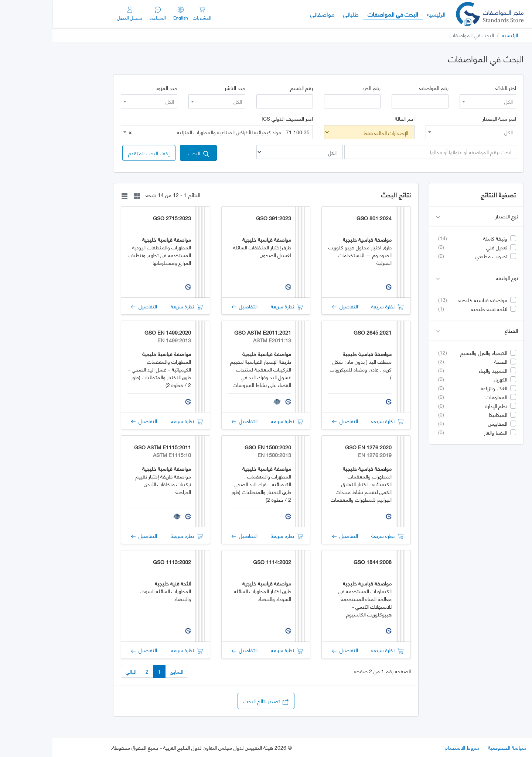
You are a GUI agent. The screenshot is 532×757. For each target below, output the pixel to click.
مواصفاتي (270, 13)
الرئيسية (381, 13)
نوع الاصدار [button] (425, 216)
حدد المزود (114, 87)
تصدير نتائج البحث (213, 700)
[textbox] (435, 101)
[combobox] (435, 101)
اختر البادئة (453, 87)
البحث (146, 153)
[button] (96, 153)
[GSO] (437, 14)
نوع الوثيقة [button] (425, 278)
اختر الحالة (352, 118)
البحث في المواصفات (338, 13)
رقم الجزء (319, 87)
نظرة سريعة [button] (335, 306)
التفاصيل (293, 306)
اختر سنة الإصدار (447, 118)
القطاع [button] (425, 331)
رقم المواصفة (381, 87)
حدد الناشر (182, 87)
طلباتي (298, 13)
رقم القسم (249, 87)
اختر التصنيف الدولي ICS (234, 118)
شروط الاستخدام (409, 747)
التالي (78, 671)
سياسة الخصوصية (455, 747)
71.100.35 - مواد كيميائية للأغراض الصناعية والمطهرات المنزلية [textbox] (166, 132)
